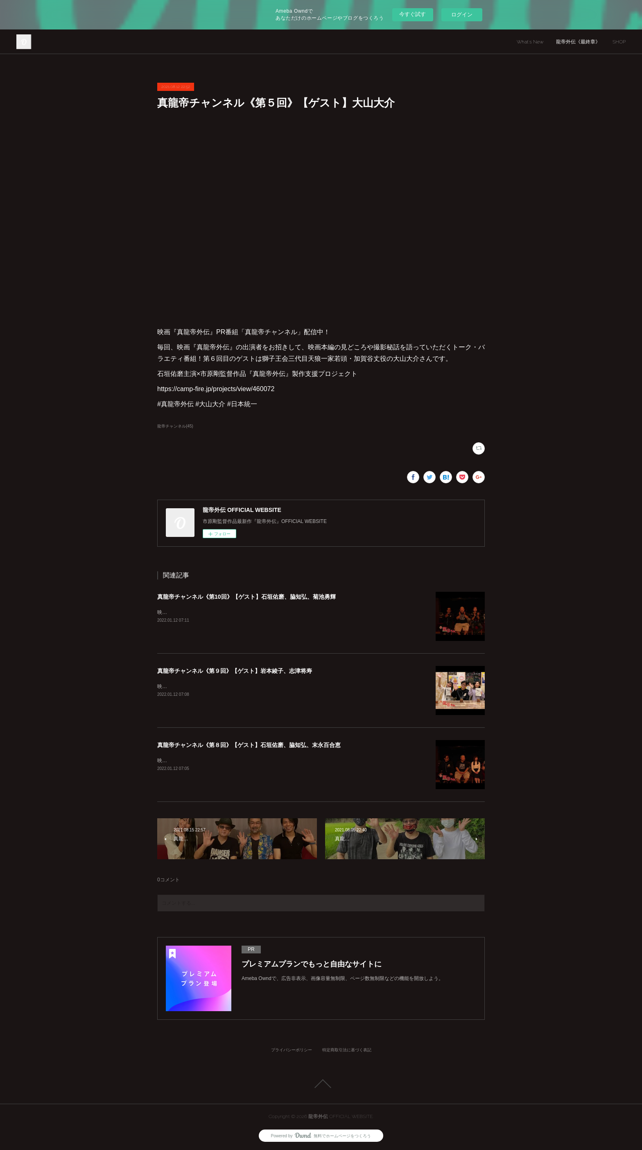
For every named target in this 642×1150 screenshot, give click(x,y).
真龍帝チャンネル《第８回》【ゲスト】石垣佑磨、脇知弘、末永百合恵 (249, 745)
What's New (530, 42)
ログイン (461, 14)
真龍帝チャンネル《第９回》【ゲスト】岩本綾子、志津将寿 (234, 671)
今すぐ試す (412, 14)
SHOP (619, 42)
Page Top (321, 1083)
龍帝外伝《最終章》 (578, 42)
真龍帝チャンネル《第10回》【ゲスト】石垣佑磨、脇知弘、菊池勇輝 (246, 596)
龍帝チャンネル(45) (175, 426)
